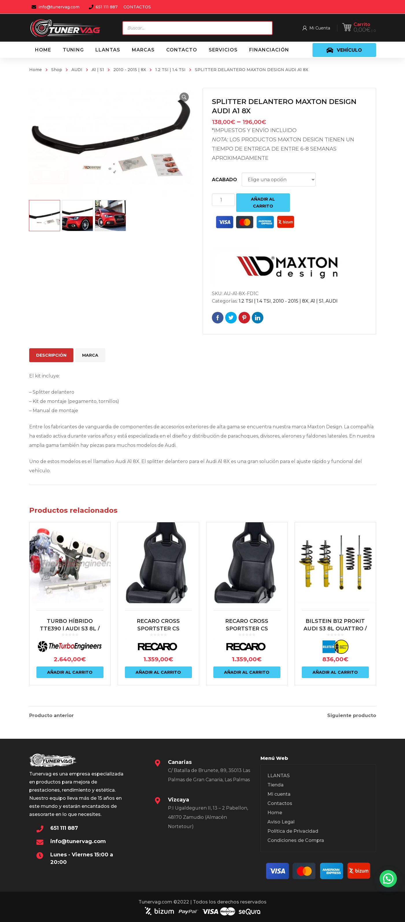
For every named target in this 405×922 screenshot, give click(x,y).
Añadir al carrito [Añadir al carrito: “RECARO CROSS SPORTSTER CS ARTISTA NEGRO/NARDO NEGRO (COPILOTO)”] (246, 672)
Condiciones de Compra (295, 840)
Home (35, 69)
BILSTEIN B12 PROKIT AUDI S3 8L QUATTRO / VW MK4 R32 (335, 628)
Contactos (279, 803)
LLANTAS (278, 775)
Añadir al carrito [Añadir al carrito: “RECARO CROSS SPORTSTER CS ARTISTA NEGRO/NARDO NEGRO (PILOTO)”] (158, 672)
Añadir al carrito (263, 203)
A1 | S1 (98, 69)
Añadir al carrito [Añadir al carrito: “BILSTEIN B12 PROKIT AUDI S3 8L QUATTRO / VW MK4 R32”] (335, 672)
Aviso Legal (281, 822)
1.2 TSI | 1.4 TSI (170, 69)
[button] (184, 97)
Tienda (275, 785)
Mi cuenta (279, 794)
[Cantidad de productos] (223, 199)
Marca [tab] (90, 355)
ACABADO (224, 179)
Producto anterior (51, 715)
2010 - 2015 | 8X (129, 69)
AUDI (76, 69)
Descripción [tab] (51, 355)
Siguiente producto (351, 715)
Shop (56, 69)
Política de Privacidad (292, 831)
